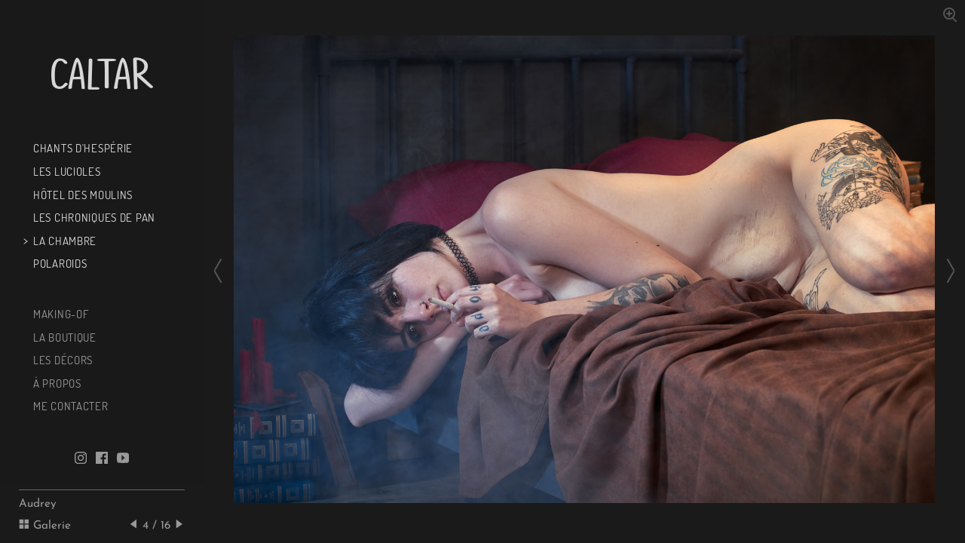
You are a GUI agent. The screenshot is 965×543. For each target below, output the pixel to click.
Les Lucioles (65, 171)
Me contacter (69, 405)
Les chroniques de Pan (92, 217)
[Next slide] (946, 271)
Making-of (59, 313)
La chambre (63, 240)
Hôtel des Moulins (81, 194)
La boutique (63, 337)
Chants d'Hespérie (81, 147)
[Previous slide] (222, 271)
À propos (55, 383)
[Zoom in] (949, 14)
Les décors (61, 359)
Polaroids (58, 263)
